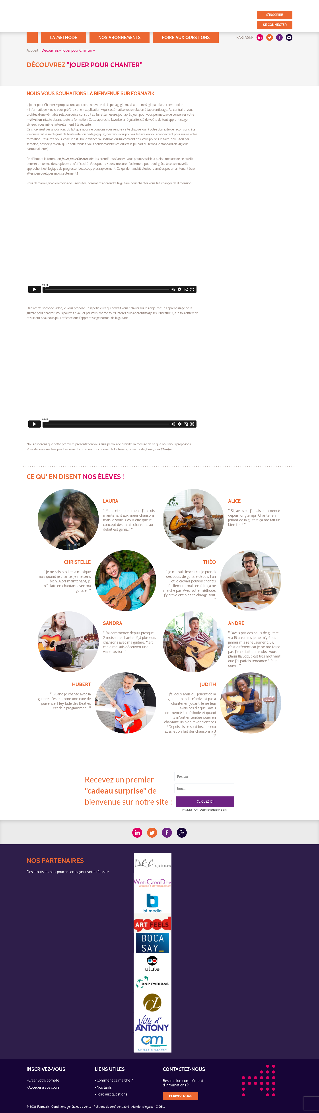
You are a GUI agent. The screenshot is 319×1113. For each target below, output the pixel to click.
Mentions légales (142, 1107)
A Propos (126, 5)
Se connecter (275, 25)
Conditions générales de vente (71, 1107)
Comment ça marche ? (115, 1081)
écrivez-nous (180, 1096)
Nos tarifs (104, 1088)
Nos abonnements (119, 37)
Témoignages (220, 5)
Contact (279, 5)
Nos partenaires (252, 5)
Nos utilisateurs (189, 5)
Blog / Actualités (155, 5)
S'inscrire (274, 15)
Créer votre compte (43, 1081)
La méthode (63, 37)
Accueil (32, 37)
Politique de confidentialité (111, 1107)
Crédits (160, 1107)
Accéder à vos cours (43, 1088)
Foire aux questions (186, 37)
